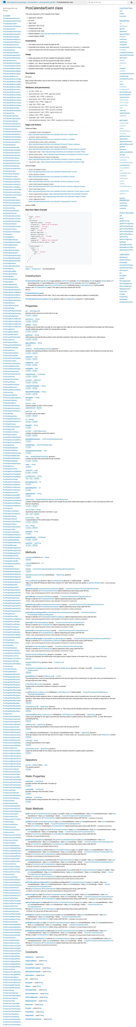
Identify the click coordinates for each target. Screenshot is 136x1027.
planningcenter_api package (16, 2)
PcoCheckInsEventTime (11, 161)
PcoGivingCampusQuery (11, 250)
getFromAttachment (32, 850)
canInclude (29, 781)
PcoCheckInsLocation (10, 176)
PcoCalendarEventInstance (93, 604)
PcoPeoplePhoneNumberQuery (13, 632)
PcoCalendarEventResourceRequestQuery (59, 612)
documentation (33, 2)
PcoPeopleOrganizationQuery (13, 590)
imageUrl (29, 425)
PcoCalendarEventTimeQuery (13, 47)
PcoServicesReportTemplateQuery (14, 919)
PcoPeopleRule (8, 645)
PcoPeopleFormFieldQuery (12, 477)
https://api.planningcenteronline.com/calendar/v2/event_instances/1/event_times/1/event (59, 191)
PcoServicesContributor (11, 769)
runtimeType (30, 518)
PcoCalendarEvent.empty (34, 293)
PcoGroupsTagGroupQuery (12, 398)
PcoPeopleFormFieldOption (12, 471)
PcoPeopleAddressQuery (11, 405)
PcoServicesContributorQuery (13, 772)
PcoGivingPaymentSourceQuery (13, 300)
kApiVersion (30, 957)
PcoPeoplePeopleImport (11, 598)
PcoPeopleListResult (10, 519)
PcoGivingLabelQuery (10, 279)
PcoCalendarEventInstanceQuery (50, 604)
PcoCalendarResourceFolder (12, 89)
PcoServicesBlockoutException (13, 756)
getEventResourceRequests (35, 612)
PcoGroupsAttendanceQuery (12, 337)
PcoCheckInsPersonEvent (11, 216)
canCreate (29, 357)
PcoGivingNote (8, 282)
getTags (28, 646)
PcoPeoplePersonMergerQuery (13, 624)
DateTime (65, 281)
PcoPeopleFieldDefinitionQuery (13, 458)
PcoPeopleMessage (10, 545)
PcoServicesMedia (9, 843)
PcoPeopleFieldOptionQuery (12, 463)
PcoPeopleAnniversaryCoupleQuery (15, 411)
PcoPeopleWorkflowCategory (13, 690)
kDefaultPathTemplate (33, 972)
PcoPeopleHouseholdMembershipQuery (16, 498)
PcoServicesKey (8, 822)
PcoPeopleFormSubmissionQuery (14, 485)
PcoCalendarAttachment (53, 439)
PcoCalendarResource (10, 76)
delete (27, 569)
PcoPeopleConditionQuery (12, 437)
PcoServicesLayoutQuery (11, 830)
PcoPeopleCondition (10, 434)
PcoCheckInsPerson (10, 213)
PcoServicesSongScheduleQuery (14, 982)
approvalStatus (31, 343)
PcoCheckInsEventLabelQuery (13, 150)
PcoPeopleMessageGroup (12, 548)
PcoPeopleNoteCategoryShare (13, 574)
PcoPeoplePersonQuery (11, 627)
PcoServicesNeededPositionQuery (14, 856)
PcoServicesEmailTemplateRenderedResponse (18, 785)
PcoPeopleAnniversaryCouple (13, 408)
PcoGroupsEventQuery (10, 348)
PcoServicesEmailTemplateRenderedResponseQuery (20, 787)
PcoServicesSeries (9, 938)
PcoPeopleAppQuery (10, 416)
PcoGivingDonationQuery (11, 266)
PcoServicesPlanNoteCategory (13, 880)
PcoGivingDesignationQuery (12, 255)
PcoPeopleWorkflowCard (11, 674)
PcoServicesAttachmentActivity (13, 729)
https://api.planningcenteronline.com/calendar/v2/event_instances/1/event (54, 181)
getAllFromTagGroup (33, 840)
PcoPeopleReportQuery (11, 643)
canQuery (29, 797)
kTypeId (28, 1008)
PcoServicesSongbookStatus (12, 972)
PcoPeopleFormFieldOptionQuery (14, 474)
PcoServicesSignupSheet (11, 953)
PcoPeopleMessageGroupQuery (13, 550)
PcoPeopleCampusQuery (11, 427)
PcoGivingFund (8, 269)
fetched (28, 403)
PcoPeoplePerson (9, 614)
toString (28, 740)
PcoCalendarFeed (77, 622)
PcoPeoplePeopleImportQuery (13, 611)
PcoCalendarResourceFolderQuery (14, 92)
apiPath (28, 325)
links (27, 456)
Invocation (39, 684)
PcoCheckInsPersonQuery (12, 221)
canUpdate (29, 368)
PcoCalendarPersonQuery (41, 630)
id (26, 419)
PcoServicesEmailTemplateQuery (14, 782)
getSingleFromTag (32, 923)
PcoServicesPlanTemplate (12, 901)
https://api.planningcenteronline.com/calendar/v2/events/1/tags (62, 162)
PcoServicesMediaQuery (11, 845)
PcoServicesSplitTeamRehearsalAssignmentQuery (20, 988)
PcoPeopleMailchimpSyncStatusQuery (16, 537)
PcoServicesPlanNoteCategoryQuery (15, 882)
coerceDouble (30, 557)
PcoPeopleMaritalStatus (11, 540)
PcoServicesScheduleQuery (12, 930)
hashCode (29, 411)
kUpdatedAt (29, 1015)
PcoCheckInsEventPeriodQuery (13, 155)
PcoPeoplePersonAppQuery (12, 619)
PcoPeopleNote (8, 566)
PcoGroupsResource (10, 387)
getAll (27, 821)
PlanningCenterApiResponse (47, 569)
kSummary (29, 1004)
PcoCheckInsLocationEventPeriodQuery (16, 182)
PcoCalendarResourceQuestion (13, 97)
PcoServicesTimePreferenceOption (15, 1022)
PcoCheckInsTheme (10, 229)
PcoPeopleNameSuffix (10, 561)
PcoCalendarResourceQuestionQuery (15, 100)
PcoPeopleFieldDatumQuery (12, 453)
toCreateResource (31, 706)
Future (35, 569)
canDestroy (29, 362)
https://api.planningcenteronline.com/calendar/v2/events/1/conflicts (52, 139)
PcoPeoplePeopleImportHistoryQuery (15, 608)
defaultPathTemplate (33, 392)
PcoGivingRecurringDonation (12, 319)
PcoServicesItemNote (10, 803)
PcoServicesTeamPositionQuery (14, 1011)
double (47, 557)
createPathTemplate (32, 386)
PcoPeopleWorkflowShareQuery (13, 701)
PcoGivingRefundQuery (11, 332)
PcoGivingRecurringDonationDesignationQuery (18, 324)
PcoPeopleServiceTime (11, 656)
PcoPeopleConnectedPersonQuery (14, 442)
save (27, 692)
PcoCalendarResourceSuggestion (14, 103)
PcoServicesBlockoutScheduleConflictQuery (18, 766)
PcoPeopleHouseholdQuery (12, 500)
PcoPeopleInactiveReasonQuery (14, 506)
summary (29, 531)
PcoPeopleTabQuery (10, 669)
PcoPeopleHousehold (10, 492)
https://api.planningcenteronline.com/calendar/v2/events (59, 34)
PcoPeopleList (8, 508)
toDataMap (29, 714)
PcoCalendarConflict (83, 596)
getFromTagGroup (32, 902)
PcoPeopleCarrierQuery (11, 432)
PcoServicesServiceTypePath (13, 945)
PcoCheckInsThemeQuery (11, 232)
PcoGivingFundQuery (10, 274)
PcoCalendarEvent (32, 281)
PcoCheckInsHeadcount (11, 166)
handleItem (29, 662)
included (28, 431)
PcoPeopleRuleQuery (10, 648)
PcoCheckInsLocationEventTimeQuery (16, 187)
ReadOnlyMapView (40, 349)
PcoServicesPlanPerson (11, 888)
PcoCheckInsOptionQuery (11, 200)
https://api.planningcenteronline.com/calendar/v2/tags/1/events (64, 196)
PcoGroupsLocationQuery (11, 363)
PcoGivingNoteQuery (10, 284)
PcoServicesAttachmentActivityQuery (15, 732)
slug (27, 526)
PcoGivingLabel (8, 276)
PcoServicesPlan (8, 874)
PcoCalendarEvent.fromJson (35, 299)
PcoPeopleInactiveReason (12, 503)
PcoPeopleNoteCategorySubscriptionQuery (17, 582)
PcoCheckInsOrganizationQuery (13, 205)
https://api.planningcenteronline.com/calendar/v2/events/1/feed (63, 152)
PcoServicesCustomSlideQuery (13, 777)
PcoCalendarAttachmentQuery (47, 589)
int (112, 281)
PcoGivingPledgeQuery (10, 316)
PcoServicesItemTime (10, 816)
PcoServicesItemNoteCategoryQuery (15, 809)
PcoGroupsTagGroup (10, 395)
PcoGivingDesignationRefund (13, 258)
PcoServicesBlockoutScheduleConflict (16, 764)
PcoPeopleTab (8, 666)
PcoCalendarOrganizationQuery (13, 58)
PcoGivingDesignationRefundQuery (15, 261)
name (27, 464)
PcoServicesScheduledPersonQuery (15, 927)
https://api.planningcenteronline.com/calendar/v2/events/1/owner (66, 154)
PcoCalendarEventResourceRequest (40, 615)
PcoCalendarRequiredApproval (13, 71)
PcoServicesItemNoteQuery (12, 811)
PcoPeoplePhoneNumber (11, 629)
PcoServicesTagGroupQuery (12, 996)
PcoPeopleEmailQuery (10, 448)
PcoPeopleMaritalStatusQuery (13, 542)
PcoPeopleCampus (9, 424)
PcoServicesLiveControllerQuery (14, 837)
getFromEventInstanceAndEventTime (38, 870)
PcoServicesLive (8, 832)
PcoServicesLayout (9, 827)
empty (122, 13)
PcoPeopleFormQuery (10, 479)
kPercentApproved (32, 993)
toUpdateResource (32, 748)
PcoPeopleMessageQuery (11, 553)
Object (28, 269)
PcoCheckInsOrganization (11, 203)
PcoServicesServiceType (11, 943)
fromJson (29, 581)
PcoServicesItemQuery (10, 814)
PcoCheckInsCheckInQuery (12, 137)
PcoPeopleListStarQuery (11, 532)
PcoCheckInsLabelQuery (11, 174)
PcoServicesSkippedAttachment (14, 964)
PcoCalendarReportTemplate (12, 66)
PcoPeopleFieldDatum (10, 450)
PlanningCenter (35, 311)
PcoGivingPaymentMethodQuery (14, 295)
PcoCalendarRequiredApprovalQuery (15, 74)
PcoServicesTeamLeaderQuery (13, 1006)
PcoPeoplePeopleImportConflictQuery (16, 603)
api (26, 311)
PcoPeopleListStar (9, 529)
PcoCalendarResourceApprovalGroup (15, 79)
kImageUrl (29, 983)
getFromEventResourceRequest (36, 882)
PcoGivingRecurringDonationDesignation (16, 321)
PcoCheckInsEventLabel (11, 147)
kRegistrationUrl (31, 1001)
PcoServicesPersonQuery (11, 866)
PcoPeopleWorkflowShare (11, 698)
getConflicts (30, 596)
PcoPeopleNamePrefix (10, 556)
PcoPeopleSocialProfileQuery (13, 664)
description (29, 397)
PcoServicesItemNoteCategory (13, 806)
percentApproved (31, 482)
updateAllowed (31, 537)
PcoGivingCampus (9, 247)
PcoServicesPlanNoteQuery (12, 885)
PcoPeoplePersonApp (10, 616)
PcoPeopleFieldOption (10, 461)
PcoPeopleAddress (9, 403)
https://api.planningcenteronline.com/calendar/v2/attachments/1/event (53, 172)
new (121, 11)
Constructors (126, 8)
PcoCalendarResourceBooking (99, 638)
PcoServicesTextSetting (11, 1017)
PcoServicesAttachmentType (12, 737)
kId (27, 979)
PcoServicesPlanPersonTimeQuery (14, 895)
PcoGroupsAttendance (10, 334)
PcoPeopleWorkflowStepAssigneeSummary (17, 706)
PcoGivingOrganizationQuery (12, 290)
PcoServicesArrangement (11, 716)
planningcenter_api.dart (47, 2)
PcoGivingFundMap (9, 271)
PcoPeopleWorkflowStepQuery (13, 711)
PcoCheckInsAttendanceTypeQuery (15, 126)
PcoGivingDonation (9, 263)
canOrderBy (29, 789)
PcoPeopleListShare (10, 524)
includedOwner (31, 676)
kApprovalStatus (31, 961)
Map (45, 285)
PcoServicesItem (8, 801)
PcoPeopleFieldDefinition (11, 456)
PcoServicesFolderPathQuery (13, 795)
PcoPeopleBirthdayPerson (12, 419)
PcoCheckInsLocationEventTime (14, 184)
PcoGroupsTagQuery (10, 400)
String (41, 281)
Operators (124, 191)
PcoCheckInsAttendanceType (13, 124)
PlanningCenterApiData (65, 569)
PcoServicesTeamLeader (11, 1003)
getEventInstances (32, 604)
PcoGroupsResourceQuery (12, 390)
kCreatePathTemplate (33, 968)
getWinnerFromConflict (33, 938)
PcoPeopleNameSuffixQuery (12, 564)
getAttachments (31, 589)
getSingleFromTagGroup (34, 931)
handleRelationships (32, 668)
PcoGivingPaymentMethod (12, 292)
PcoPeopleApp (8, 413)
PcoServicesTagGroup (10, 993)
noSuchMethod (30, 684)
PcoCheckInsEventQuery (11, 158)
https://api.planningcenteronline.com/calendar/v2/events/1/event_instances (54, 144)
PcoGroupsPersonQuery (11, 384)
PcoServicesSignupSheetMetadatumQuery (17, 959)
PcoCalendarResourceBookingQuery (53, 638)
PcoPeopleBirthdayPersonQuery (14, 421)
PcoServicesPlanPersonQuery (13, 890)
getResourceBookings (33, 638)
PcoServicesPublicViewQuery (13, 914)
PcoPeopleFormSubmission (12, 482)
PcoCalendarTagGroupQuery (12, 118)
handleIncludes (30, 654)
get (27, 814)
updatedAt (29, 543)
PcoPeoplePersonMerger (11, 621)
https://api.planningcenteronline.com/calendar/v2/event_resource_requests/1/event (57, 186)
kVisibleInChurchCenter (33, 1019)
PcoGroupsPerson (9, 382)
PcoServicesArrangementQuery (13, 719)
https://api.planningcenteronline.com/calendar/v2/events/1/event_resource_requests (57, 149)
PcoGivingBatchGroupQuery (12, 242)
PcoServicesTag (8, 990)
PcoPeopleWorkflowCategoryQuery (15, 693)
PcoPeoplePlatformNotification (13, 635)
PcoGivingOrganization (10, 287)
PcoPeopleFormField (10, 469)
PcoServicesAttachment (11, 727)
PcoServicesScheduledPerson (13, 924)
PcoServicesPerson (9, 864)
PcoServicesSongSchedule (12, 980)
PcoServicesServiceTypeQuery (13, 951)
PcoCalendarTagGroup (10, 116)
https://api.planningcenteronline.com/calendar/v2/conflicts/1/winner (52, 177)
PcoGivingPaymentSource (11, 297)
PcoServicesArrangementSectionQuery (16, 724)
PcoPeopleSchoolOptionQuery (13, 653)
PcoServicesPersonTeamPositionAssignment (18, 869)
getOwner (29, 630)
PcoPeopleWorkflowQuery (12, 695)
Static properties (124, 199)
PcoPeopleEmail (8, 445)
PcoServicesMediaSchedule (12, 848)
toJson (28, 732)
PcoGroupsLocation (9, 361)
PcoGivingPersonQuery (11, 305)
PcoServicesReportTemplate (12, 916)
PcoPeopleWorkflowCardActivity (14, 677)
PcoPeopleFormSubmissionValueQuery (16, 490)
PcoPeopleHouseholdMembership (14, 495)
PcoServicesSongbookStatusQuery (14, 974)
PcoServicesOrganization (11, 859)
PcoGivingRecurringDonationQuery (14, 326)
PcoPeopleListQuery (10, 516)
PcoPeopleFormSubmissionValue (14, 487)
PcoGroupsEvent (8, 340)
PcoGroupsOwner (9, 377)
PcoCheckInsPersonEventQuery (13, 218)
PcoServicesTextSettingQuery (13, 1019)
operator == (29, 765)
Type (37, 518)
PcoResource (36, 269)
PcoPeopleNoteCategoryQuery (13, 571)
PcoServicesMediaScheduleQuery (14, 851)
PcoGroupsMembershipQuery (13, 369)
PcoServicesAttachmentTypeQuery (14, 740)
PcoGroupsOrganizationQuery (13, 374)
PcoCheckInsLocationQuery (12, 195)
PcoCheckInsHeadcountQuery (13, 168)
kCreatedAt (29, 964)
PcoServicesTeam (9, 1001)
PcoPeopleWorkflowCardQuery (13, 687)
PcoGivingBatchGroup (10, 240)
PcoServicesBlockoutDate (11, 751)
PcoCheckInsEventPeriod (11, 153)
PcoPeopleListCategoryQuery (13, 513)
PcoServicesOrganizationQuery (13, 861)
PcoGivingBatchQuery (10, 245)
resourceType (30, 510)
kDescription (30, 975)
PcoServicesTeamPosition (12, 1009)
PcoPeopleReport (9, 640)
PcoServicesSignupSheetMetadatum (15, 956)
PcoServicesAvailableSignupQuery (14, 745)
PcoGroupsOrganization (11, 371)
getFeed (28, 622)
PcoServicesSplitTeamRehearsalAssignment (18, 985)
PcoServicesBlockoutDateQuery (13, 753)
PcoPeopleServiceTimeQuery (13, 658)
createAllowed (30, 374)
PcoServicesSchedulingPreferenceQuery (16, 935)
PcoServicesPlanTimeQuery (12, 909)
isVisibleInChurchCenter (34, 451)
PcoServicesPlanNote (10, 877)
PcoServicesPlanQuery (10, 898)
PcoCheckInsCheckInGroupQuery (14, 134)
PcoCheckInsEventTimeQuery (13, 163)
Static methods (127, 213)
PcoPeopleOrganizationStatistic (13, 593)
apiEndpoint (29, 319)
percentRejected (31, 488)
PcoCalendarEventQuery (44, 814)
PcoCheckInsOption (9, 197)
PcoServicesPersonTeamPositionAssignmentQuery (20, 872)
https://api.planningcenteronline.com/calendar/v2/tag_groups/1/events (53, 201)
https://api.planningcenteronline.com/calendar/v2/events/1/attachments (53, 134)
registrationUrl (30, 494)
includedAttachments (33, 439)
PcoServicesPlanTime (10, 906)
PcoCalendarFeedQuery (40, 622)
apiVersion (29, 335)
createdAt (29, 380)
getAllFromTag (30, 829)
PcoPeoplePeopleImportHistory (13, 606)
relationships (30, 499)
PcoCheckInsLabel (9, 171)
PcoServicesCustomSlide (11, 774)
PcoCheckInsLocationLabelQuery (14, 192)
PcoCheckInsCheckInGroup (12, 132)
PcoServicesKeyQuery (10, 824)
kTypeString (30, 1012)
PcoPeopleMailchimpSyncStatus (14, 535)
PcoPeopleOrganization (11, 587)
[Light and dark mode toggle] (131, 2)
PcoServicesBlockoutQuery (12, 761)
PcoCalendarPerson (80, 630)
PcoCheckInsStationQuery (12, 226)
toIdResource (30, 724)
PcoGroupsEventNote (10, 342)
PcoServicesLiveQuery (10, 840)
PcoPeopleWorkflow (10, 672)
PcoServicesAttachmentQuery (13, 735)
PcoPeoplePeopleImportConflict (14, 600)
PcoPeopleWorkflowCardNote (13, 682)
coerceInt (29, 563)
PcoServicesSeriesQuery (11, 940)
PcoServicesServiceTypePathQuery (15, 948)
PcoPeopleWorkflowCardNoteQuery (15, 685)
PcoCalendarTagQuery (39, 646)
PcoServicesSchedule (10, 922)
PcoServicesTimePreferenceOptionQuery (16, 1024)
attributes (29, 349)
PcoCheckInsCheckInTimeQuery (14, 142)
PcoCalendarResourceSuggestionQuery (16, 105)
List (54, 285)
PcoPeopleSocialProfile (11, 661)
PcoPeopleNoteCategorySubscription (15, 579)
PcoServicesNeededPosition (12, 853)
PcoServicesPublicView (11, 911)
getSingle (29, 915)
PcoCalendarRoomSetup (11, 108)
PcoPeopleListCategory (11, 511)
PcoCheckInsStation (10, 224)
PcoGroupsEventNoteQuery (12, 345)
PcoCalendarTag (45, 445)
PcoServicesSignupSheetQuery (13, 961)
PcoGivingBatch (8, 237)
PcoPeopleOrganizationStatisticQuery (15, 595)
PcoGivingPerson (9, 303)
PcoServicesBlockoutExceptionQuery (15, 758)
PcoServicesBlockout (10, 748)
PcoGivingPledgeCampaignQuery (14, 313)
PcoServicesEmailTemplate (12, 780)
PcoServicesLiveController (12, 835)
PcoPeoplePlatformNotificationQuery (15, 637)
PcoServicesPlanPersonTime (12, 893)
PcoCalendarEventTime (11, 45)
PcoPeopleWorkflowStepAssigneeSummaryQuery (19, 708)
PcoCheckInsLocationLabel (12, 189)
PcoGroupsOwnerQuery (11, 379)
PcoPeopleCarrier (9, 429)
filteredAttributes (31, 575)
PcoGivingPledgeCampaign (12, 311)
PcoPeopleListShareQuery (12, 527)
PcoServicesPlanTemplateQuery (14, 903)
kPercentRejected (31, 997)
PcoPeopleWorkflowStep (11, 703)
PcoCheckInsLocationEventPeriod (14, 179)
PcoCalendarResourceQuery (12, 95)
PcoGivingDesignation (10, 253)
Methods (124, 120)
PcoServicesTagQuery (10, 998)
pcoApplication (30, 476)
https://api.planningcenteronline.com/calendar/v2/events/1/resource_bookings (55, 159)
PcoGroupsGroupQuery (11, 353)
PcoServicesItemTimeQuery (12, 819)
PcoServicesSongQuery (11, 977)
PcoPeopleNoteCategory (11, 569)
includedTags (30, 445)
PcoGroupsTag (8, 392)
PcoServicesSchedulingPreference (14, 932)
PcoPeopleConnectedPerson (12, 440)
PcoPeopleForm (8, 466)
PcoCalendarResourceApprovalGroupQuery (17, 82)
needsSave (29, 470)
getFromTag (30, 894)
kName (28, 986)
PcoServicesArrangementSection (14, 722)
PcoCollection (75, 589)
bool (98, 283)
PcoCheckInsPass (9, 208)
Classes (6, 16)
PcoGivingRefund (9, 329)
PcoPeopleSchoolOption (11, 650)
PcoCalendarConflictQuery (43, 596)
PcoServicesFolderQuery (11, 798)
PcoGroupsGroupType (10, 355)
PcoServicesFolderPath (11, 793)
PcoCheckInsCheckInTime (12, 139)
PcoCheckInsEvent (9, 145)
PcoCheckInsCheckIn (10, 129)
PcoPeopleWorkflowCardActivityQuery (16, 679)
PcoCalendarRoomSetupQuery (13, 110)
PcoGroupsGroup (9, 350)
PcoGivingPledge (9, 308)
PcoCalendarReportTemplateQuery (14, 68)
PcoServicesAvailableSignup (12, 743)
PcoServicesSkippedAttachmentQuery (16, 967)
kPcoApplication (31, 990)
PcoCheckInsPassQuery (11, 211)
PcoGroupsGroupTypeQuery (12, 358)
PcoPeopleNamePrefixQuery (12, 558)
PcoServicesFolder (9, 790)
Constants (124, 255)
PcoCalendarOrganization (11, 55)
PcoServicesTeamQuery (11, 1014)
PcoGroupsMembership (11, 366)
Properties (124, 21)
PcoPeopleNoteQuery (10, 585)
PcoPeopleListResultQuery (12, 521)
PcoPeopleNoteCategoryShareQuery (15, 577)
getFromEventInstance (33, 860)
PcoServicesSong (9, 969)
